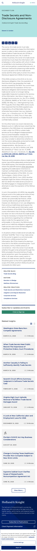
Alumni (4, 531)
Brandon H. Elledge (10, 280)
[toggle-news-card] (31, 323)
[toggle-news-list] (34, 323)
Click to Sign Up (18, 312)
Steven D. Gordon (7, 30)
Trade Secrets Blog (10, 274)
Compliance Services (10, 298)
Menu (33, 2)
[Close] (35, 535)
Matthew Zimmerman (11, 283)
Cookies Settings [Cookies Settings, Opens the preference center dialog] (18, 546)
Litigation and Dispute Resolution (15, 293)
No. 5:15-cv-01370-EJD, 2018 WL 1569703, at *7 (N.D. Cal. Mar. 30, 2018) (18, 154)
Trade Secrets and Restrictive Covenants (17, 290)
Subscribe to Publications (18, 522)
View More (18, 490)
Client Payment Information (12, 526)
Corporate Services (10, 295)
